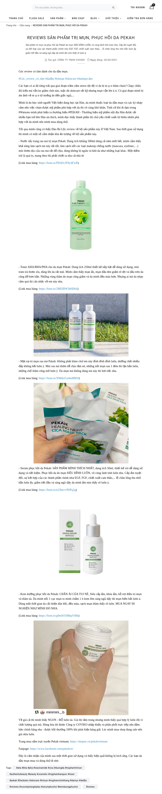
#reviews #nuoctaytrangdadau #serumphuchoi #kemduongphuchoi (43, 786)
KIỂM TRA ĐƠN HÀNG (140, 18)
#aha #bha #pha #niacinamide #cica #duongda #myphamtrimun (49, 768)
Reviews (90, 786)
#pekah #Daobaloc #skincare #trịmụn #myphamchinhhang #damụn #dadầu (48, 780)
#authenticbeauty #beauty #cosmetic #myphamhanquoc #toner (42, 774)
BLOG (95, 18)
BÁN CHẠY (78, 18)
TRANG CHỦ (16, 18)
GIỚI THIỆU (113, 18)
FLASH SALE (36, 18)
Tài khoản (138, 7)
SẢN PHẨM (58, 18)
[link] (31, 78)
